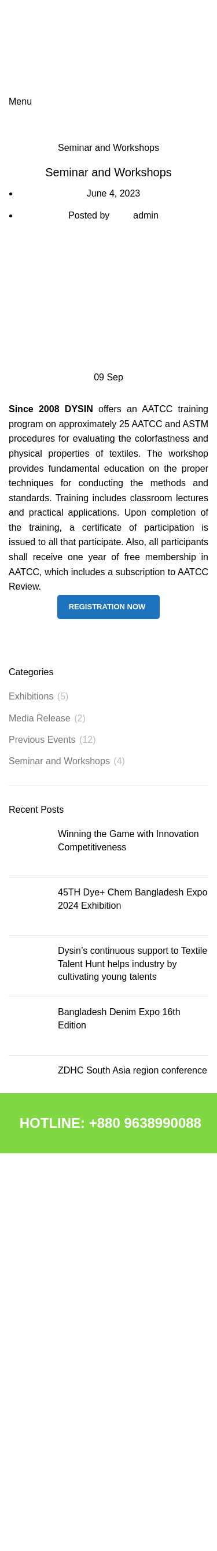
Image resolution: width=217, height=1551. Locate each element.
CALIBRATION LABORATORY (64, 1368)
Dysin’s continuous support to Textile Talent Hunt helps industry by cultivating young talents (132, 964)
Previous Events (42, 740)
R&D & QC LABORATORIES (60, 1348)
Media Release (40, 718)
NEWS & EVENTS (42, 1407)
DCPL (19, 1289)
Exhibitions (31, 696)
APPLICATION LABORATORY (64, 1388)
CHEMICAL (29, 1269)
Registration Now (107, 606)
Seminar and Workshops (108, 148)
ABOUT (22, 1249)
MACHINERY (33, 1308)
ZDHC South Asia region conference (132, 1070)
